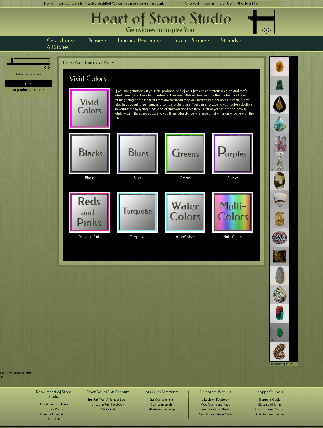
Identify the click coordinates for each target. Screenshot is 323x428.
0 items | (247, 3)
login (128, 3)
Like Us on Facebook (215, 399)
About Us (54, 419)
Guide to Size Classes (269, 409)
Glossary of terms (28, 74)
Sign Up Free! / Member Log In (108, 399)
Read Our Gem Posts (215, 409)
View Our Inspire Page (215, 404)
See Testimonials (161, 404)
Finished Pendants (141, 40)
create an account (150, 3)
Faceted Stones (192, 40)
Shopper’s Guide (269, 399)
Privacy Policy (53, 409)
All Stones (58, 47)
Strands (232, 40)
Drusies (98, 40)
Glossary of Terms (269, 404)
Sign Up (226, 3)
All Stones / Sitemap (161, 409)
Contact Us (108, 409)
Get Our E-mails (70, 3)
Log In (209, 3)
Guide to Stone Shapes (269, 414)
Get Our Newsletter (161, 399)
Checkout (192, 3)
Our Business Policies (54, 404)
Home (48, 3)
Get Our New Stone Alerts (215, 414)
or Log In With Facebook (108, 404)
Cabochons (62, 40)
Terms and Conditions (54, 414)
